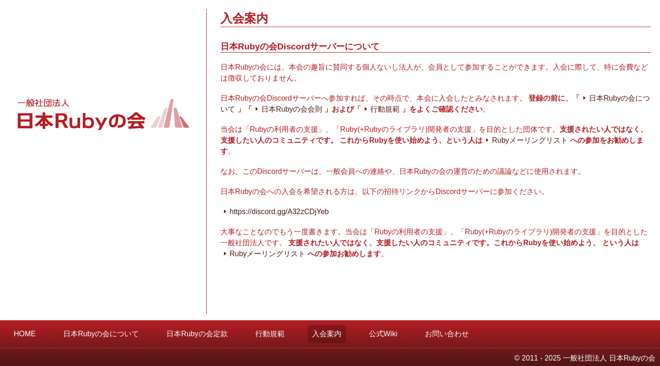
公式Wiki (383, 334)
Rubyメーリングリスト (529, 140)
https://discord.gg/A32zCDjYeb (279, 211)
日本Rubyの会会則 (291, 109)
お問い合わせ (447, 334)
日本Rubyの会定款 (196, 334)
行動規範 (385, 109)
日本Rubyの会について (101, 334)
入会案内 (326, 334)
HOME (25, 334)
